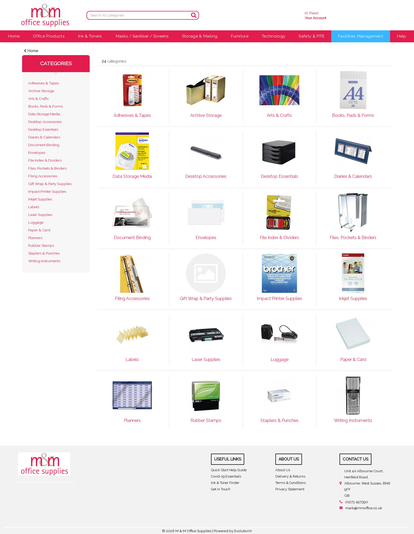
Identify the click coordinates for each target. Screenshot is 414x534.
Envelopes (36, 152)
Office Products (49, 36)
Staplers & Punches (44, 253)
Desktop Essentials (43, 129)
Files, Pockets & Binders (47, 168)
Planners (35, 238)
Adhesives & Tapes (43, 83)
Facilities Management (360, 36)
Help (401, 36)
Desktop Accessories (44, 122)
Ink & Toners (90, 36)
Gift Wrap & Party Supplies (50, 184)
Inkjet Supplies (40, 199)
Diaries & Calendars (44, 137)
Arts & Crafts (38, 98)
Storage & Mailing (199, 36)
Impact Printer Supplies (47, 191)
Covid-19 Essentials (226, 476)
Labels (33, 207)
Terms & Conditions (290, 483)
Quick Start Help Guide (229, 470)
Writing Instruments (44, 261)
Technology (273, 36)
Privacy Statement (289, 489)
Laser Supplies (40, 214)
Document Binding (43, 145)
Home (14, 36)
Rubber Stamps (41, 245)
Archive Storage (41, 91)
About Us (282, 470)
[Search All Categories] (142, 15)
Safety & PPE (312, 36)
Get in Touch (220, 489)
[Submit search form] (193, 15)
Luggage (35, 222)
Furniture (240, 36)
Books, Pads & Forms (45, 106)
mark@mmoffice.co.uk (363, 508)
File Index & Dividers (44, 160)
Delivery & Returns (290, 476)
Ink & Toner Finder (225, 483)
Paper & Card (39, 230)
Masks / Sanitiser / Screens (142, 36)
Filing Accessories (42, 176)
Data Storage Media (44, 114)
